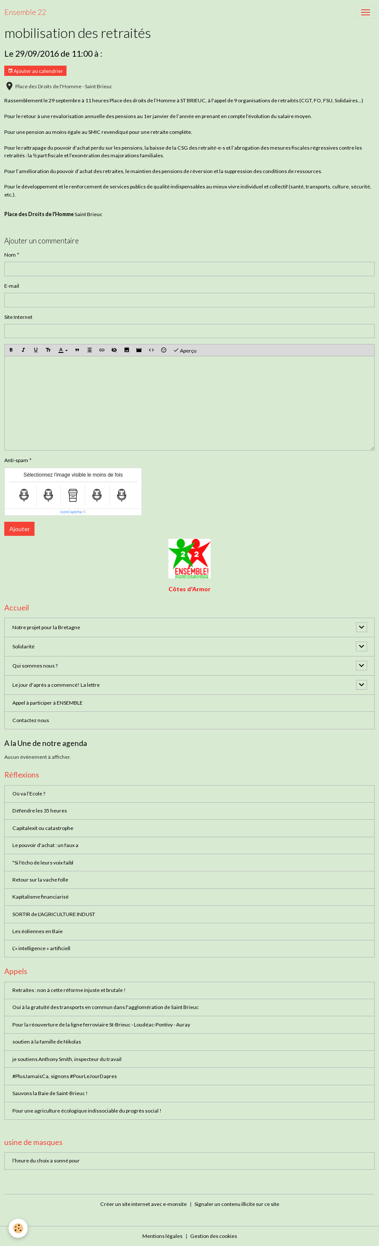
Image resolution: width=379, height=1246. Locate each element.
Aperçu (185, 350)
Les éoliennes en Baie (37, 931)
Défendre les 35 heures (39, 810)
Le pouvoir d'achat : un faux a (45, 845)
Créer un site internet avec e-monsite (143, 1204)
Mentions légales (162, 1236)
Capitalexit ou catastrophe (42, 828)
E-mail (11, 286)
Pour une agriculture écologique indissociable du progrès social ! (87, 1110)
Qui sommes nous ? (35, 665)
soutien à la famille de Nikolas (46, 1041)
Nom (10, 255)
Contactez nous (30, 720)
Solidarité (23, 646)
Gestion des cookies (213, 1236)
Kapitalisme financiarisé (40, 896)
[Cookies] (18, 1228)
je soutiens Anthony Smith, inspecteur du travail (67, 1059)
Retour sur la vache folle (40, 879)
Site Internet (18, 317)
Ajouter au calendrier (35, 71)
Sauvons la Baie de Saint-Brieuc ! (50, 1093)
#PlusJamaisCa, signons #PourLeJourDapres (64, 1076)
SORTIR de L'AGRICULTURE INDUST (53, 914)
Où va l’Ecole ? (28, 793)
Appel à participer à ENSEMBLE (47, 703)
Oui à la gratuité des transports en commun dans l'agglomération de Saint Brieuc (105, 1007)
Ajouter (19, 528)
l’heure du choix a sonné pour (46, 1160)
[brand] (25, 12)
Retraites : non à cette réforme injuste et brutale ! (69, 990)
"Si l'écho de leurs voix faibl (42, 862)
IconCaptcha (71, 512)
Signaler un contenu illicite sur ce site (236, 1204)
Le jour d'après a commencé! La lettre (56, 685)
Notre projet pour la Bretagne (46, 627)
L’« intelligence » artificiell (41, 948)
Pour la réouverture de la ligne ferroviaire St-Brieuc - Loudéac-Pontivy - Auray (101, 1024)
